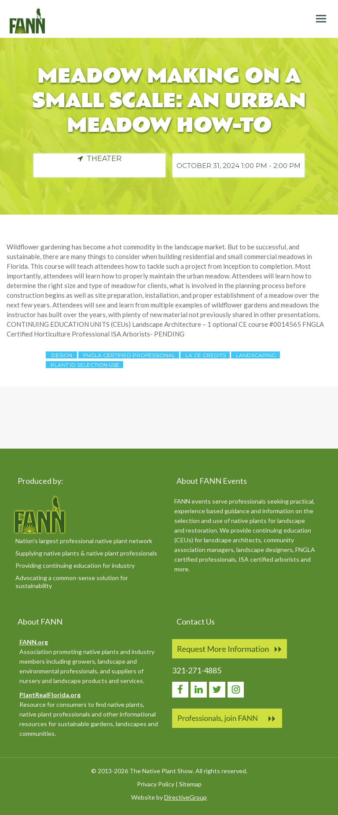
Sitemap (190, 784)
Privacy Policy (155, 784)
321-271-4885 (196, 670)
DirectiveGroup (185, 797)
